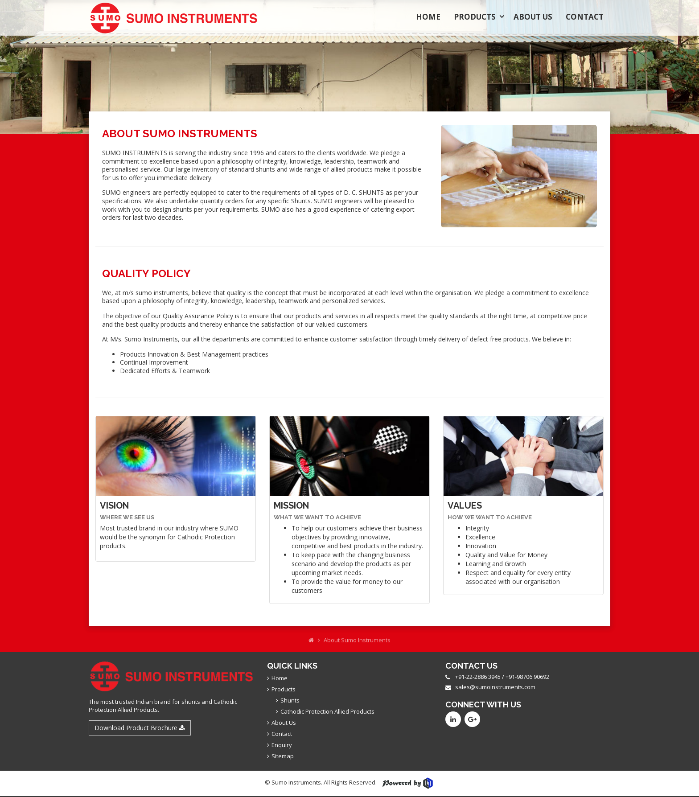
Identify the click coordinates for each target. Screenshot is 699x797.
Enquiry (281, 745)
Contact (585, 17)
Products (475, 17)
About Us (533, 17)
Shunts (290, 700)
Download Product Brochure (140, 727)
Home (428, 17)
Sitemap (282, 756)
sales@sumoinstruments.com (495, 687)
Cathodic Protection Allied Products (327, 711)
